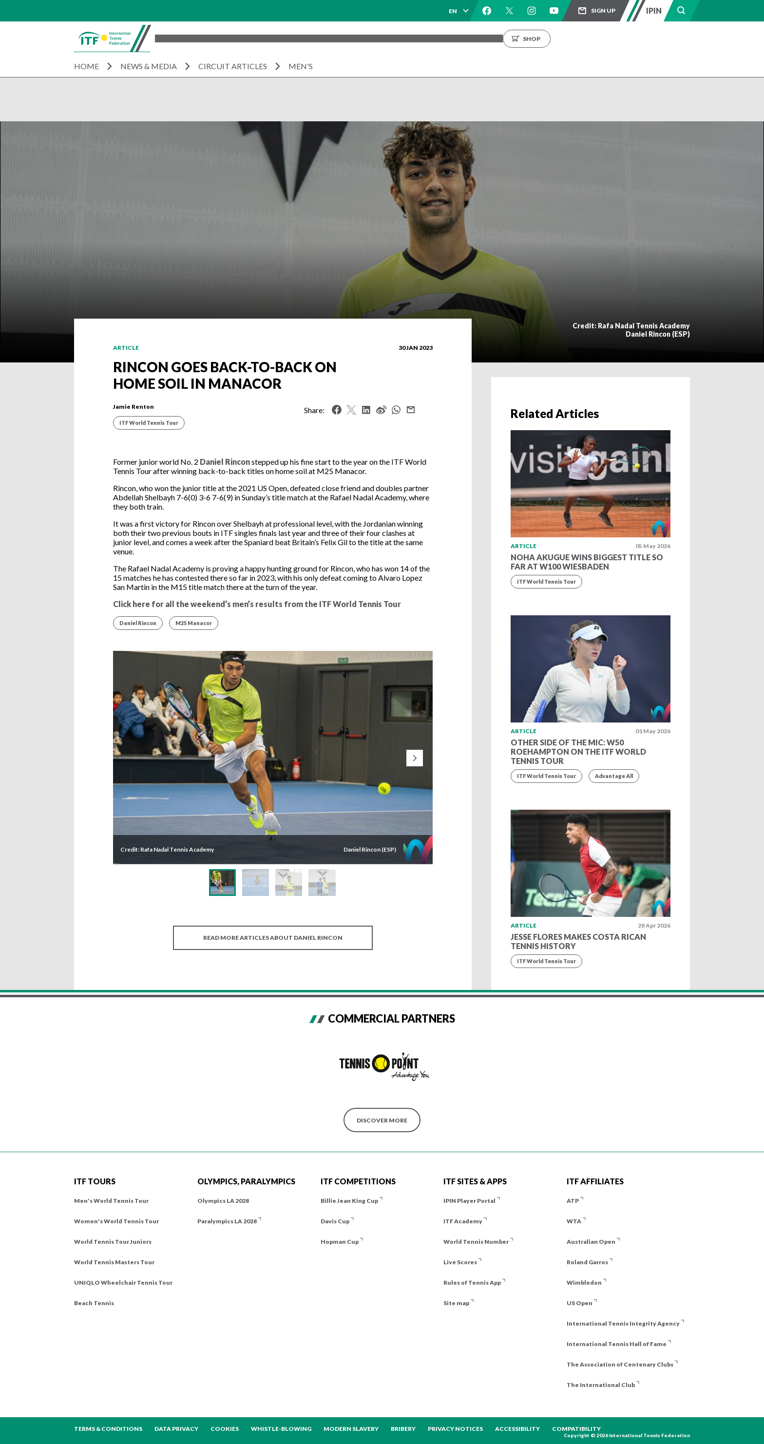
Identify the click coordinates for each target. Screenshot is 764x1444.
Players (332, 38)
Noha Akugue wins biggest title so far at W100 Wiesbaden (587, 561)
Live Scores (460, 1262)
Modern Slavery (351, 1428)
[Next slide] (414, 758)
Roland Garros (587, 1262)
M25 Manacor (193, 623)
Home (86, 66)
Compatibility (576, 1428)
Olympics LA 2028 (223, 1200)
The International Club (601, 1384)
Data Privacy (176, 1428)
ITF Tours (288, 38)
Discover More (382, 1120)
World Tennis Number (476, 1241)
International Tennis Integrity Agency (623, 1323)
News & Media (148, 66)
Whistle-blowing (281, 1428)
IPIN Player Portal (469, 1200)
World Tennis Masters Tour (114, 1262)
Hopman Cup (340, 1241)
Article (126, 347)
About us (496, 38)
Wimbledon (584, 1282)
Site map (456, 1303)
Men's (300, 66)
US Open (579, 1303)
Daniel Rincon (225, 461)
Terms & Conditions (108, 1428)
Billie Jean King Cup (349, 1200)
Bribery (403, 1428)
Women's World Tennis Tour (116, 1221)
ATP (573, 1200)
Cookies (224, 1428)
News (457, 38)
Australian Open (591, 1241)
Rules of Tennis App (472, 1282)
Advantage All (614, 776)
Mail (411, 410)
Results (373, 38)
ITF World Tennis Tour (148, 422)
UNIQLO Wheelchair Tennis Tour (123, 1282)
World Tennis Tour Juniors (113, 1241)
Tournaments (233, 38)
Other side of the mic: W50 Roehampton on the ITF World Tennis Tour (578, 751)
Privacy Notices (455, 1428)
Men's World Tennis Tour (111, 1200)
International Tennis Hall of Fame (617, 1344)
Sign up (603, 10)
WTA (574, 1221)
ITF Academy (462, 1221)
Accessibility (517, 1428)
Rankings (417, 38)
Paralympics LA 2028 (227, 1221)
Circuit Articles (232, 66)
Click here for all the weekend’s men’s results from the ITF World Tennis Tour (257, 603)
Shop (627, 38)
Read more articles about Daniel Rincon (273, 937)
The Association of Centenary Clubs (620, 1364)
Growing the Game (559, 38)
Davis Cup (335, 1221)
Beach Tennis (94, 1303)
